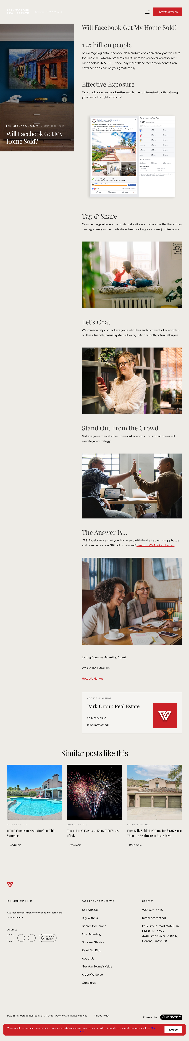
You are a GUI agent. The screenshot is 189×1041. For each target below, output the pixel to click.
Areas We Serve (92, 974)
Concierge (89, 982)
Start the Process (168, 11)
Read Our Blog (91, 950)
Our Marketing (91, 934)
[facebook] (10, 938)
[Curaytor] (162, 1017)
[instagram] (31, 938)
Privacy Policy (101, 1015)
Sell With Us (90, 909)
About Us (88, 958)
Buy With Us (90, 918)
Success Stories (93, 942)
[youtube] (21, 938)
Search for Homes (94, 926)
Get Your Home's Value (97, 966)
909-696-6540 (55, 11)
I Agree (173, 1029)
